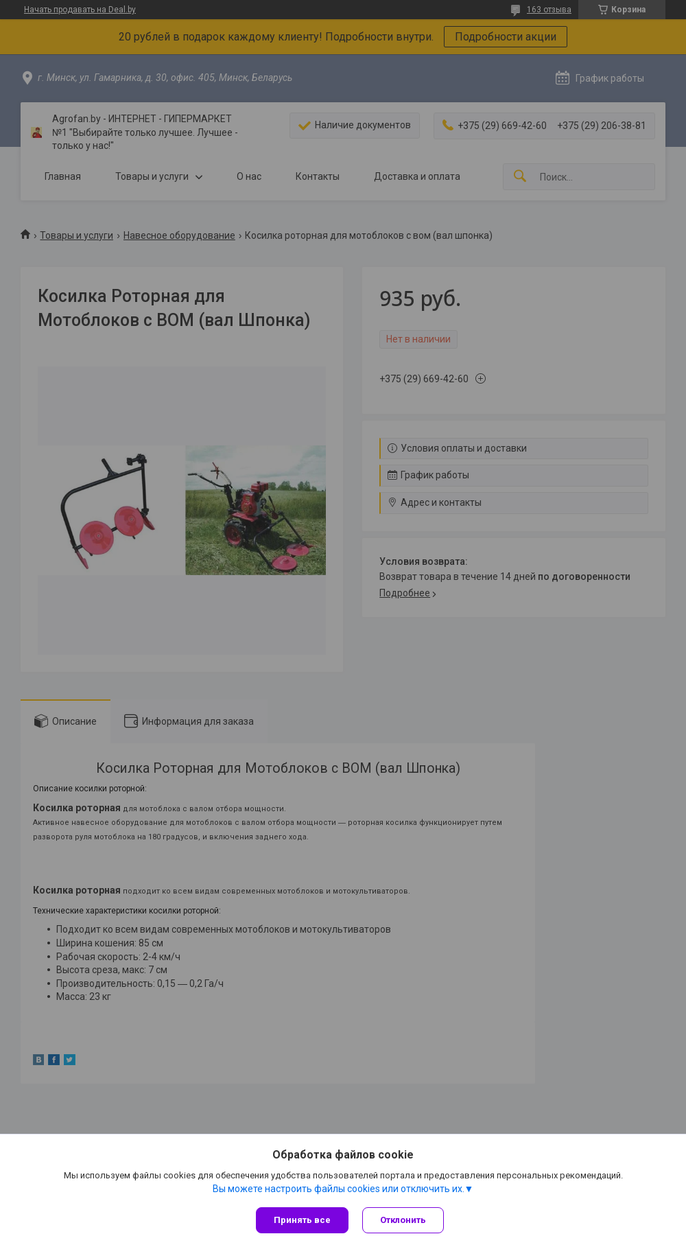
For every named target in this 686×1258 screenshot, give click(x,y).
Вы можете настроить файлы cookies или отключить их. (338, 1188)
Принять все (302, 1220)
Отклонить (403, 1220)
